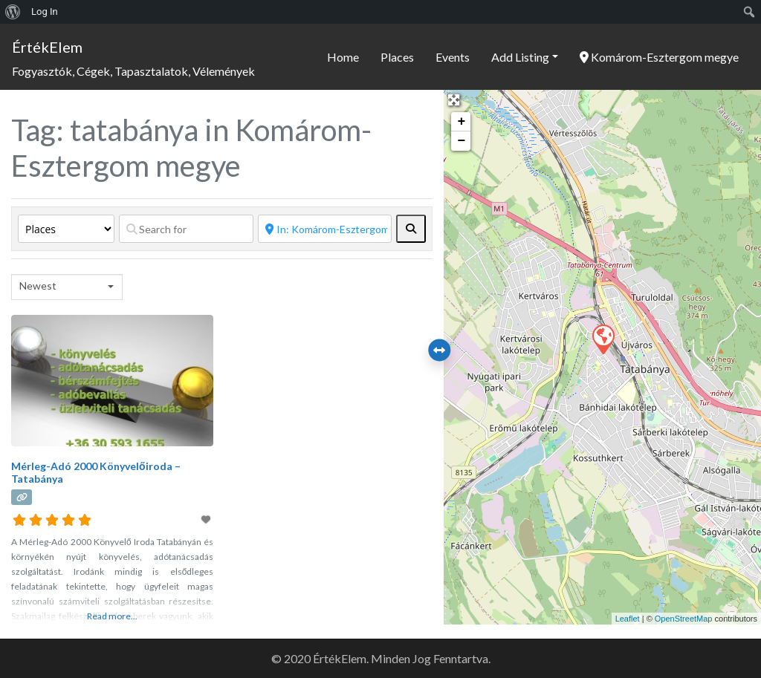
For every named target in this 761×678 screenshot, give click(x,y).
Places (397, 57)
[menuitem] (13, 12)
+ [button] (461, 122)
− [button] (461, 141)
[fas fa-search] (411, 229)
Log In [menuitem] (44, 11)
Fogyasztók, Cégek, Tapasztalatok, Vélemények (133, 71)
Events (452, 57)
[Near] (325, 229)
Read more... (112, 616)
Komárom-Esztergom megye (659, 57)
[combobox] (67, 287)
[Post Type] (66, 229)
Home (343, 57)
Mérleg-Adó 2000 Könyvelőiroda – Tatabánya (96, 472)
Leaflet (627, 618)
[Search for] (186, 229)
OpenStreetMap (684, 618)
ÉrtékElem (47, 47)
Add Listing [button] (520, 57)
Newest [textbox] (37, 285)
